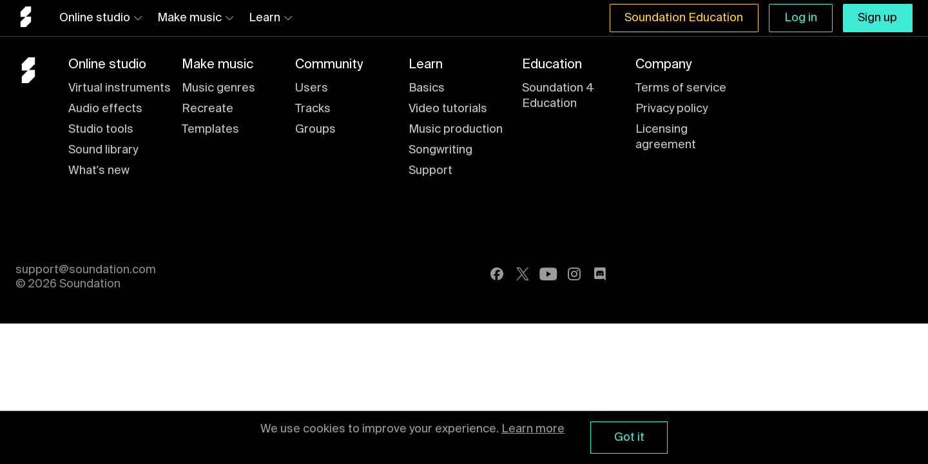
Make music (195, 18)
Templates (210, 129)
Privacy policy (671, 109)
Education (552, 65)
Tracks (313, 109)
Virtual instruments (119, 88)
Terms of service (680, 88)
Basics (427, 88)
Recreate (207, 109)
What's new (99, 171)
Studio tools (100, 129)
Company (663, 65)
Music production (456, 129)
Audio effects (105, 109)
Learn (270, 18)
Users (311, 88)
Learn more (533, 429)
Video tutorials (448, 109)
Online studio (100, 18)
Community (329, 65)
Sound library (103, 150)
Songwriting (440, 150)
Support (430, 171)
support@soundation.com (85, 270)
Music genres (218, 88)
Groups (315, 129)
